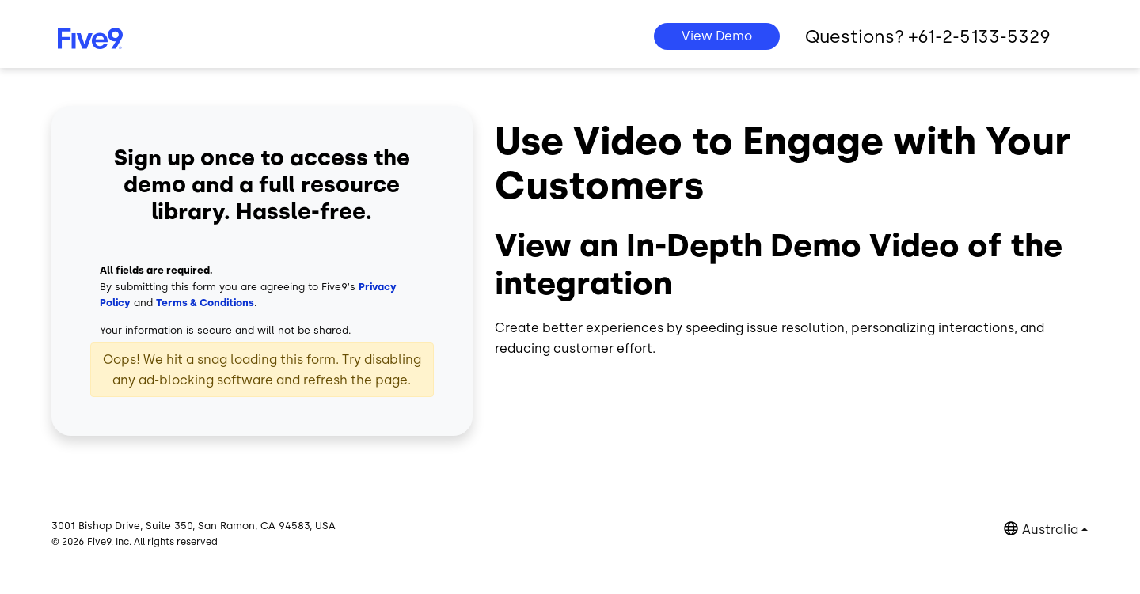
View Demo (717, 36)
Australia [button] (1050, 529)
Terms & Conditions (205, 302)
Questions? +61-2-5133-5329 (928, 36)
